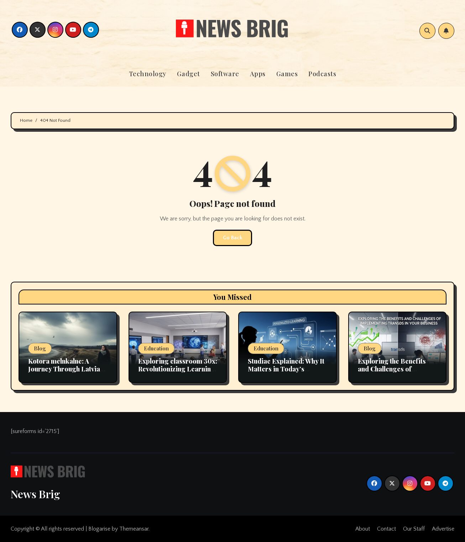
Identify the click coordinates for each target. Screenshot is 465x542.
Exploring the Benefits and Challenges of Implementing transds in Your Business (395, 373)
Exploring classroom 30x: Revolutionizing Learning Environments (177, 369)
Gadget (188, 73)
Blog (40, 348)
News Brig (35, 494)
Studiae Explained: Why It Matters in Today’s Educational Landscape (286, 369)
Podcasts (322, 73)
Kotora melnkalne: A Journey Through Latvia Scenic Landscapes (64, 369)
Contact (386, 529)
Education (156, 348)
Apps (258, 73)
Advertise (443, 529)
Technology (147, 73)
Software (225, 73)
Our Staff (414, 529)
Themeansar (133, 529)
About (362, 529)
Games (287, 73)
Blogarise (99, 529)
